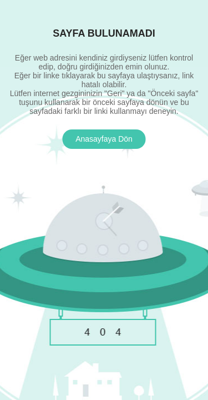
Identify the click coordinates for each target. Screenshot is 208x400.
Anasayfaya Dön (104, 138)
